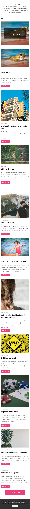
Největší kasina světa (9, 412)
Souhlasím (15, 506)
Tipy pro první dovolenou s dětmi (14, 261)
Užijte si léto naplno (8, 169)
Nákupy (15, 30)
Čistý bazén (15, 34)
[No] (28, 504)
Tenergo (15, 4)
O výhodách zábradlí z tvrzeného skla (14, 127)
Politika (4, 123)
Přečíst (5, 86)
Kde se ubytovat (7, 223)
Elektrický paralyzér (8, 358)
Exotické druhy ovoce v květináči (14, 452)
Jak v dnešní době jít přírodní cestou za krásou (13, 316)
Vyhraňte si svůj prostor (10, 473)
